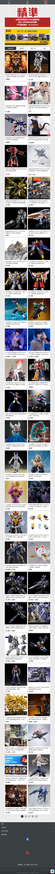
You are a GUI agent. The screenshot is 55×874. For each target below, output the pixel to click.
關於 (2, 824)
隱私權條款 (4, 834)
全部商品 (3, 827)
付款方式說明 (4, 831)
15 (33, 816)
